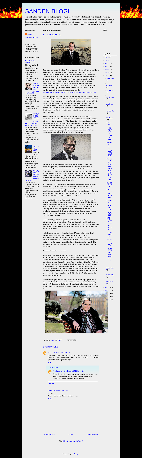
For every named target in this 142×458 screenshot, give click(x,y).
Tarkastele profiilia (31, 37)
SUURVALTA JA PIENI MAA (109, 193)
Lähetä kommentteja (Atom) (73, 441)
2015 (107, 293)
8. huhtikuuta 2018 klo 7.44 (61, 391)
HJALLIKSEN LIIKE (109, 185)
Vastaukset (54, 367)
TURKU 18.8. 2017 (36, 148)
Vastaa (50, 363)
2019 (107, 72)
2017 (107, 287)
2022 (107, 63)
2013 (107, 300)
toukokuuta (110, 111)
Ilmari (50, 391)
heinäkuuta (110, 97)
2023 (107, 60)
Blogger (76, 454)
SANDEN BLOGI (47, 11)
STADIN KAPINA (109, 234)
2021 (107, 66)
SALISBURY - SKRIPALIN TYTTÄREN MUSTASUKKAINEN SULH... (109, 251)
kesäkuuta (109, 104)
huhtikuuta (109, 118)
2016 (107, 290)
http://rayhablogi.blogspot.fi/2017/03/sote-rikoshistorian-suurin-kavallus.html (69, 92)
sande (29, 34)
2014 (107, 297)
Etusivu (70, 434)
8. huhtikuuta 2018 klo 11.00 (74, 371)
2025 (107, 57)
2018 (107, 76)
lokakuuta (110, 78)
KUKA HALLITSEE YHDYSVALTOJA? (109, 223)
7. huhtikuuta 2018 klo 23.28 (60, 352)
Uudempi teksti (49, 434)
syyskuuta (109, 85)
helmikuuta (110, 275)
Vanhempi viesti (92, 434)
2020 (107, 69)
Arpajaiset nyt (58, 371)
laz (49, 352)
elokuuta (110, 90)
